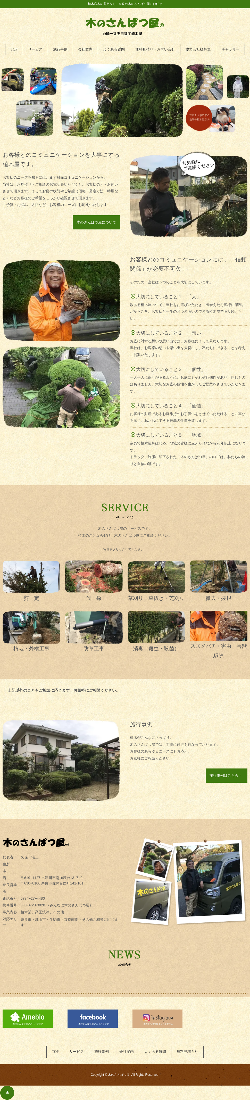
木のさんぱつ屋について (96, 222)
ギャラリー (230, 49)
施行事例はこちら (226, 775)
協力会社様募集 (198, 49)
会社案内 (85, 49)
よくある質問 (114, 49)
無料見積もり (187, 1052)
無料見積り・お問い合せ (155, 49)
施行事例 (60, 49)
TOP (14, 49)
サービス (35, 49)
